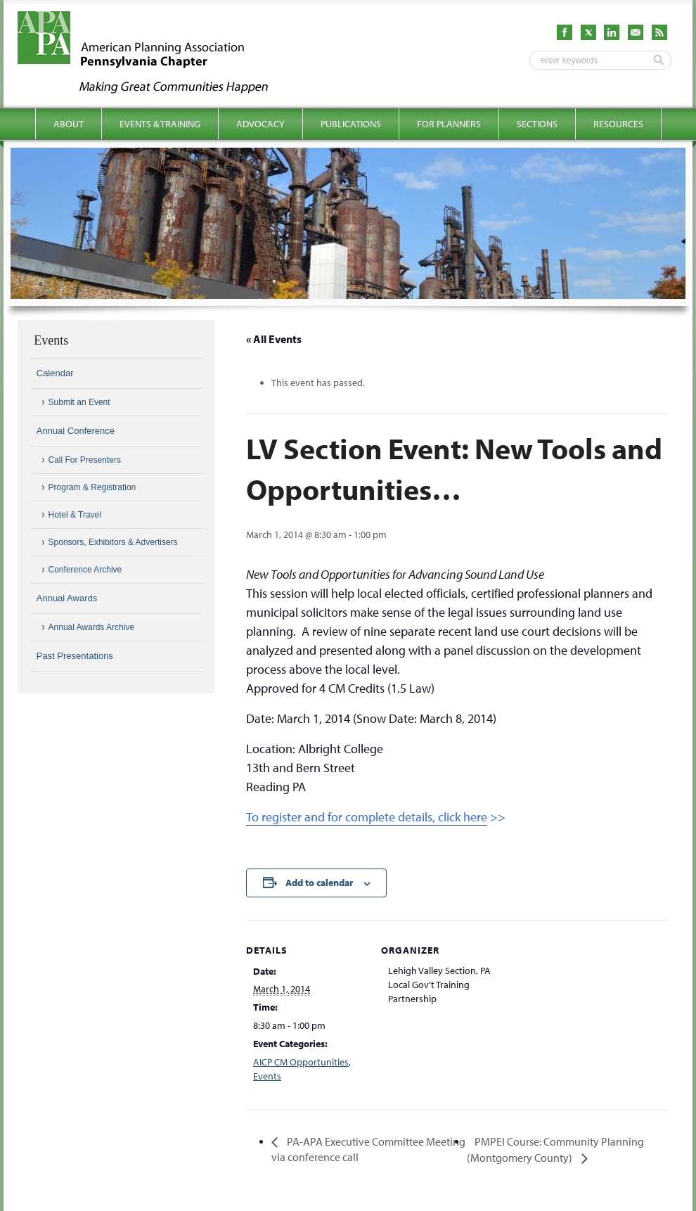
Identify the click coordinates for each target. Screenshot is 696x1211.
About (68, 123)
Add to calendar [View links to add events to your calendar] (319, 882)
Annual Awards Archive (92, 627)
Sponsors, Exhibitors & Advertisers (113, 542)
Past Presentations (75, 656)
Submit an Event (79, 402)
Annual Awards (67, 598)
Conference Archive (85, 570)
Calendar (55, 373)
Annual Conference (76, 430)
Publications (351, 123)
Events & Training (160, 123)
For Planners (449, 123)
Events (267, 1076)
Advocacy (260, 123)
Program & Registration (92, 487)
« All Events (274, 339)
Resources (618, 123)
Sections (537, 123)
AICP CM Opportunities (301, 1062)
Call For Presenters (85, 460)
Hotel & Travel (75, 515)
